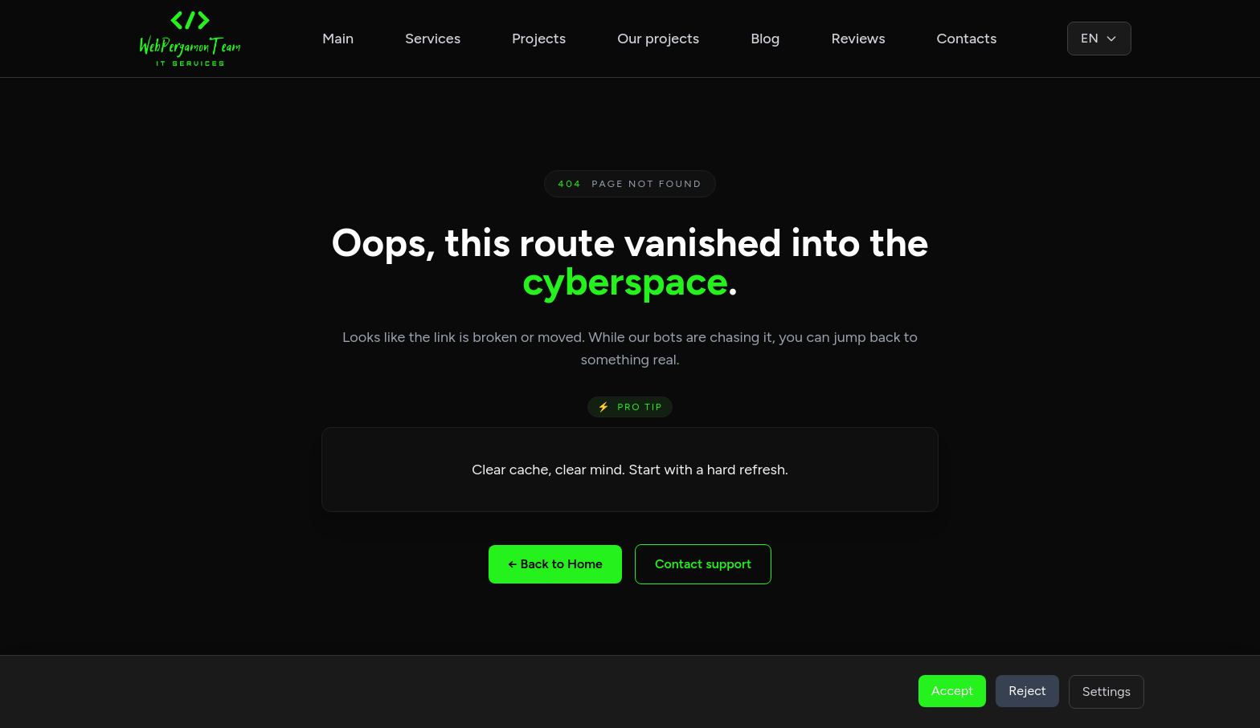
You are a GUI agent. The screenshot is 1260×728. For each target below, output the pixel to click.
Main (338, 38)
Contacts (967, 38)
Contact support (703, 563)
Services (432, 38)
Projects (539, 38)
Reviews (858, 38)
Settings (1106, 691)
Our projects (658, 38)
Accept (952, 690)
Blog (765, 38)
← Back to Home (555, 563)
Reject (1027, 690)
